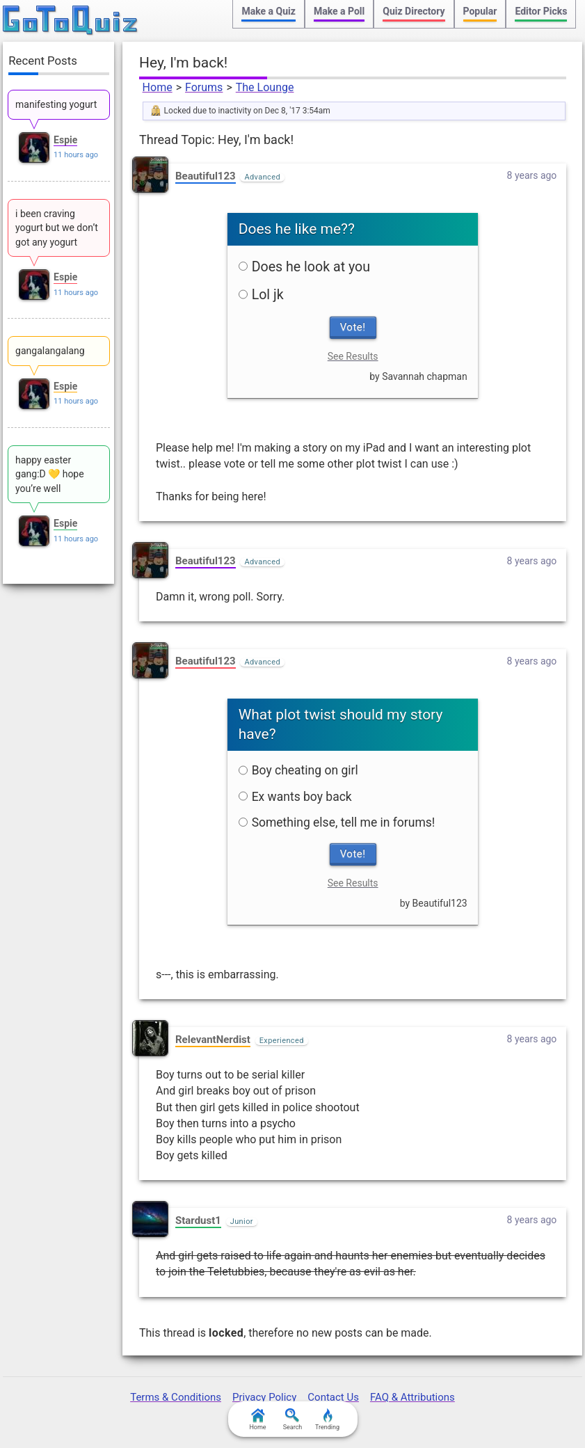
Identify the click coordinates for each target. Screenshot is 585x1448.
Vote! (353, 327)
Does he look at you (304, 267)
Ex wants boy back (295, 797)
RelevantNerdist (212, 1039)
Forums (204, 87)
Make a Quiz (268, 11)
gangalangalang (50, 350)
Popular (480, 11)
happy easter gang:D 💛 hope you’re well (49, 474)
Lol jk (261, 295)
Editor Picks (541, 11)
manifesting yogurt (56, 104)
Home (158, 87)
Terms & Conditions (175, 1397)
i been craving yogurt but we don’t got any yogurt (56, 228)
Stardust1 (198, 1220)
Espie (65, 139)
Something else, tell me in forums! (337, 822)
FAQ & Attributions (412, 1397)
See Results (353, 356)
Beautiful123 (205, 176)
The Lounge (265, 87)
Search (293, 1419)
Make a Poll (339, 11)
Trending (327, 1419)
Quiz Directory (413, 11)
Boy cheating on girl (298, 770)
